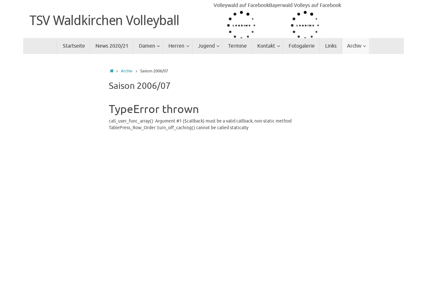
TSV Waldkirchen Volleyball (104, 20)
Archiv (127, 71)
